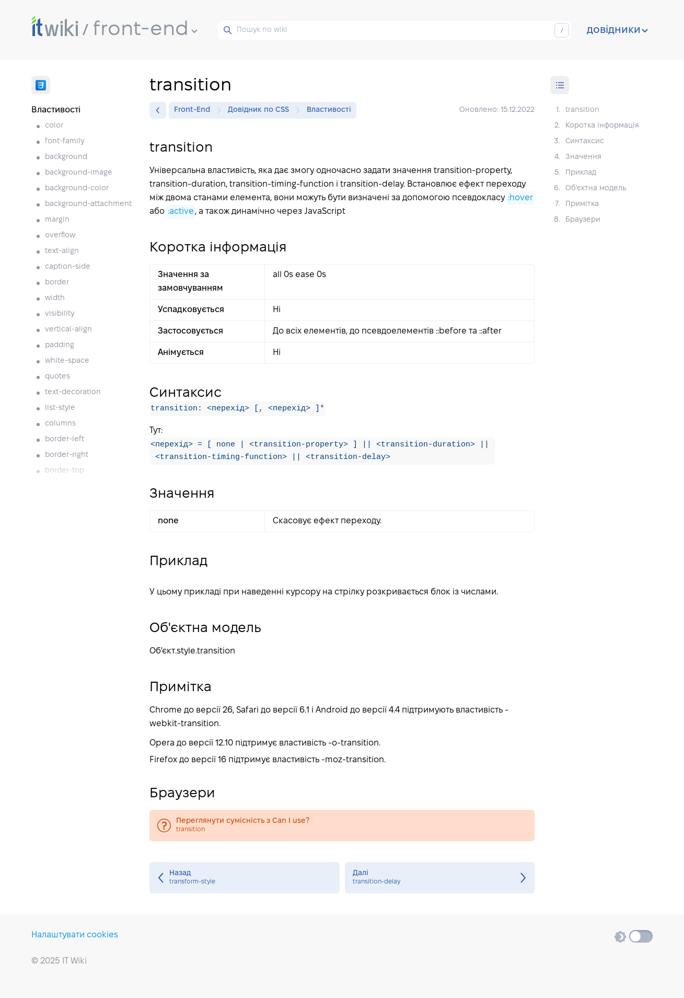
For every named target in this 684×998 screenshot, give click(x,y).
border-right (66, 455)
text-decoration (73, 392)
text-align (62, 251)
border (57, 282)
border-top (64, 470)
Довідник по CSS (261, 110)
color (54, 125)
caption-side (67, 266)
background (66, 157)
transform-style (244, 877)
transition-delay (440, 877)
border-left (64, 439)
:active (181, 211)
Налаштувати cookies (74, 935)
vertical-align (68, 329)
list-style (60, 408)
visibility (59, 314)
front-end (145, 29)
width (55, 298)
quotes (57, 376)
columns (60, 423)
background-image (78, 172)
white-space (67, 361)
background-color (77, 188)
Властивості (329, 110)
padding (59, 345)
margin (57, 219)
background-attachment (88, 204)
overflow (60, 235)
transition (342, 825)
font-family (64, 141)
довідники (617, 30)
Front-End (194, 110)
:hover (520, 198)
